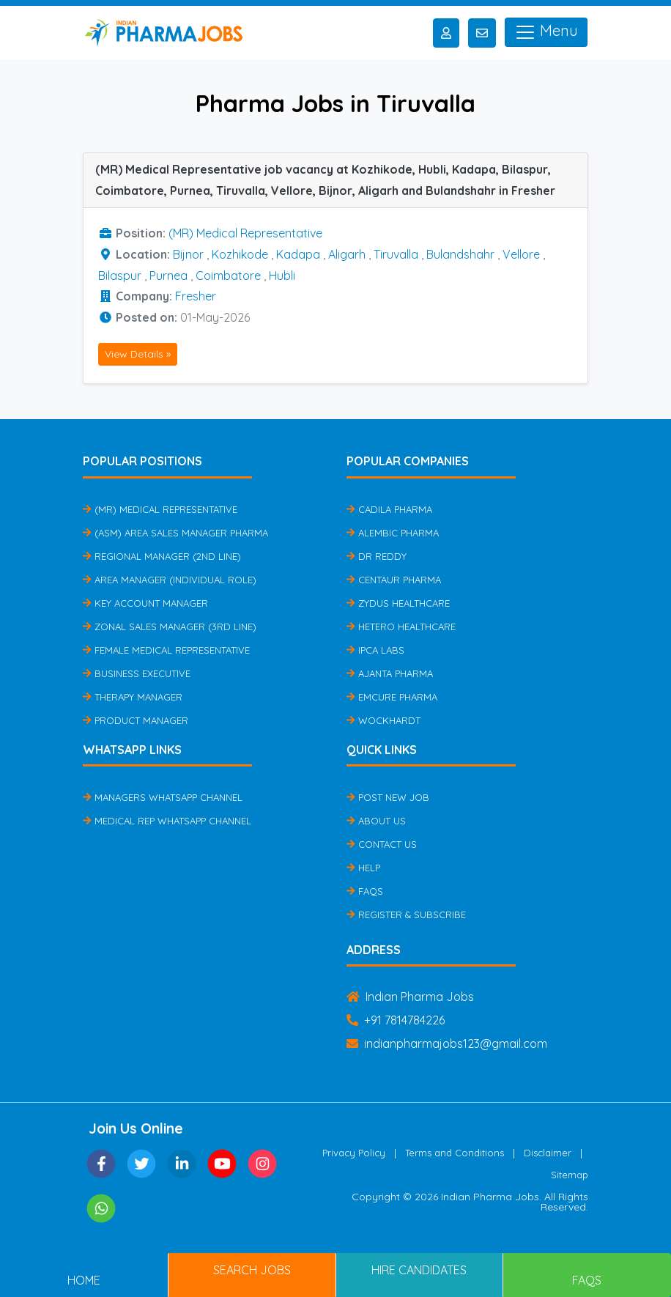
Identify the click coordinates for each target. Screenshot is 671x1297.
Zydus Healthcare (398, 603)
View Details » (138, 354)
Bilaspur (119, 275)
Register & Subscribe (406, 914)
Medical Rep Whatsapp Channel (167, 821)
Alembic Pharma (392, 533)
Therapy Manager (132, 697)
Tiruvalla (396, 254)
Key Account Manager (145, 603)
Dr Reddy (376, 556)
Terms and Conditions (454, 1153)
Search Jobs (252, 1270)
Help (363, 867)
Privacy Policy (353, 1153)
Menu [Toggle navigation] (546, 32)
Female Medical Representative (166, 650)
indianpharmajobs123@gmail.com (446, 1043)
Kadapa (298, 254)
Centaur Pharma (393, 579)
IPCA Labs (375, 650)
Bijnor (188, 254)
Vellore (521, 254)
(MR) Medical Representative (245, 233)
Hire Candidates (419, 1270)
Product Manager (135, 720)
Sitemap (569, 1174)
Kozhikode (240, 254)
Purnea (168, 275)
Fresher (195, 296)
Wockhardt (383, 720)
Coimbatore (228, 275)
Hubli (282, 275)
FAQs (364, 891)
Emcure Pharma (391, 697)
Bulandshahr (460, 254)
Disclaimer (547, 1153)
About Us (376, 821)
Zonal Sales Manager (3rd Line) (169, 626)
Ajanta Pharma (389, 673)
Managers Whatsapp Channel (162, 797)
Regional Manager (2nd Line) (162, 556)
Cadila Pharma (389, 509)
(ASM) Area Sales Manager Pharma (175, 533)
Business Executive (136, 673)
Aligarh (347, 254)
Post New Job (387, 797)
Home (83, 1280)
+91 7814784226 (395, 1020)
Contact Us (381, 844)
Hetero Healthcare (401, 626)
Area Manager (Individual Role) (169, 579)
